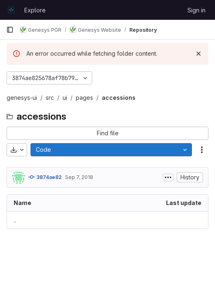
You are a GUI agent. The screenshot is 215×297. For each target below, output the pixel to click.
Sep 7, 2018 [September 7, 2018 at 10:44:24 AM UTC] (79, 177)
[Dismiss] (198, 54)
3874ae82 (45, 177)
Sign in (196, 10)
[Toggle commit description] (168, 177)
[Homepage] (11, 9)
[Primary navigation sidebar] (9, 29)
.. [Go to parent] (15, 220)
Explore (35, 10)
